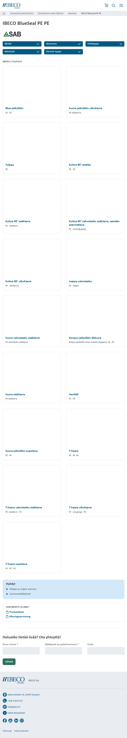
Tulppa (9, 164)
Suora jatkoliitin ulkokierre (85, 108)
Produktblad (16, 612)
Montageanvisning (19, 616)
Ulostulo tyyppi (53, 52)
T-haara (73, 451)
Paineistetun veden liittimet (51, 13)
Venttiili (73, 394)
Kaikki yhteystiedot (16, 713)
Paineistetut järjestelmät (21, 13)
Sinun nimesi (10, 644)
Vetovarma (51, 44)
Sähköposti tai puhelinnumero (62, 644)
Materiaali (9, 52)
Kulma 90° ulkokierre (18, 281)
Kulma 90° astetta (80, 164)
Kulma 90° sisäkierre (17, 221)
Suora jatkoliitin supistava (21, 451)
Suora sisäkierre (15, 394)
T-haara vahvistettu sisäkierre (23, 507)
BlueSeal (72, 13)
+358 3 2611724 (15, 701)
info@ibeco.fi (14, 707)
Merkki (8, 44)
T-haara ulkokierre (80, 507)
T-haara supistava (16, 564)
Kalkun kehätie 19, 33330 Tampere (24, 695)
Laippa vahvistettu (80, 281)
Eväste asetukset (21, 731)
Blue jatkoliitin (14, 108)
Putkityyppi (93, 44)
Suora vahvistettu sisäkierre (22, 338)
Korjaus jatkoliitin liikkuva (85, 338)
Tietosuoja (7, 731)
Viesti (90, 644)
